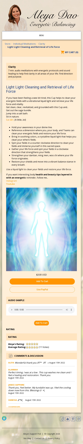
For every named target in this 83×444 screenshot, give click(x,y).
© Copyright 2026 (52, 434)
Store (7, 43)
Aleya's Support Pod (32, 434)
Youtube (10, 183)
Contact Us (39, 438)
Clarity (41, 43)
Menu (41, 35)
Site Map (27, 438)
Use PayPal (42, 289)
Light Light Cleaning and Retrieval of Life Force (34, 46)
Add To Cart (42, 281)
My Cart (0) (71, 52)
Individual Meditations (24, 43)
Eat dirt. (10, 119)
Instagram (11, 180)
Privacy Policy (54, 438)
